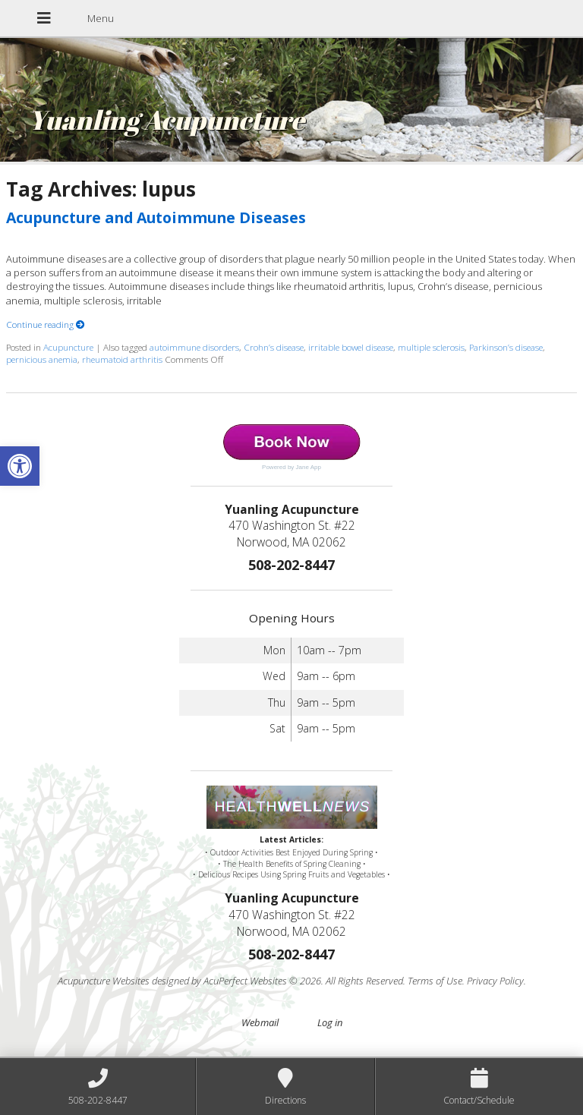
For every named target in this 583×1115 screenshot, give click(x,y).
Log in (329, 1022)
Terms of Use (435, 980)
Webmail (260, 1022)
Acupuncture (68, 347)
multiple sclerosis (431, 347)
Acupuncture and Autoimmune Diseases (156, 217)
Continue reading (45, 324)
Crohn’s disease (274, 347)
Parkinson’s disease (506, 347)
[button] (19, 466)
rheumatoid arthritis (122, 359)
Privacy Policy (495, 980)
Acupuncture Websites (104, 980)
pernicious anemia (41, 359)
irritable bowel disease (350, 347)
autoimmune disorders (194, 347)
